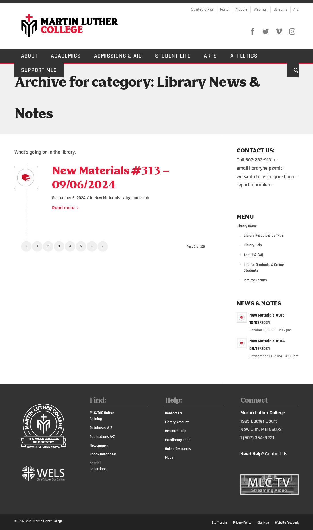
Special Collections (98, 466)
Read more (66, 208)
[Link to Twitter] (265, 31)
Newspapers (99, 445)
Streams (280, 9)
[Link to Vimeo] (279, 31)
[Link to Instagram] (292, 31)
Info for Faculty (255, 280)
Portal (225, 9)
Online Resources (178, 449)
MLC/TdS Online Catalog (102, 416)
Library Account (177, 422)
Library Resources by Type (263, 235)
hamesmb (140, 198)
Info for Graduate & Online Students (264, 267)
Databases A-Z (101, 428)
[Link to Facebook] (252, 31)
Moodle (241, 9)
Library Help (253, 245)
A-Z (296, 9)
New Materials (107, 198)
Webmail (261, 9)
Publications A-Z (102, 436)
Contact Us (173, 413)
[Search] (293, 70)
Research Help (175, 431)
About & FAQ (253, 255)
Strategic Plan (202, 9)
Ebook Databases (103, 454)
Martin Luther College (47, 521)
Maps (169, 457)
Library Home (247, 226)
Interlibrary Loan (178, 440)
